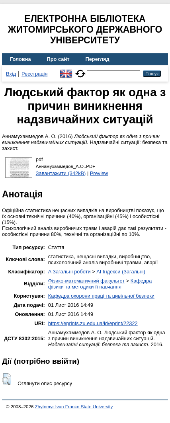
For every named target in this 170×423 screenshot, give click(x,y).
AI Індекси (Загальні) (120, 272)
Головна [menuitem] (20, 59)
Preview (99, 173)
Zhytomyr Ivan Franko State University (74, 406)
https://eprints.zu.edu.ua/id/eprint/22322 (93, 323)
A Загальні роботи (69, 272)
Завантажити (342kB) (61, 173)
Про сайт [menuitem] (58, 59)
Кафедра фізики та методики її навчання (100, 284)
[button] (6, 379)
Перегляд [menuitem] (97, 59)
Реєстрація (34, 74)
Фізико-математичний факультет (86, 281)
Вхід (11, 74)
